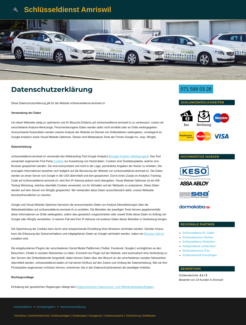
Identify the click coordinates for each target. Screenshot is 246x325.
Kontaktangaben (46, 306)
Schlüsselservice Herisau (197, 237)
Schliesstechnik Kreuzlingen (199, 255)
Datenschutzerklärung (73, 306)
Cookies (59, 161)
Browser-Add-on (154, 233)
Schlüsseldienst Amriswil (67, 10)
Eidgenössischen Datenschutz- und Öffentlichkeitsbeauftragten (115, 286)
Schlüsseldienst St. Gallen (198, 232)
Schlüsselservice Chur (196, 250)
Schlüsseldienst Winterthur (198, 241)
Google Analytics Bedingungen (129, 156)
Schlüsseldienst (23, 306)
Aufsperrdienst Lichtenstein (199, 246)
